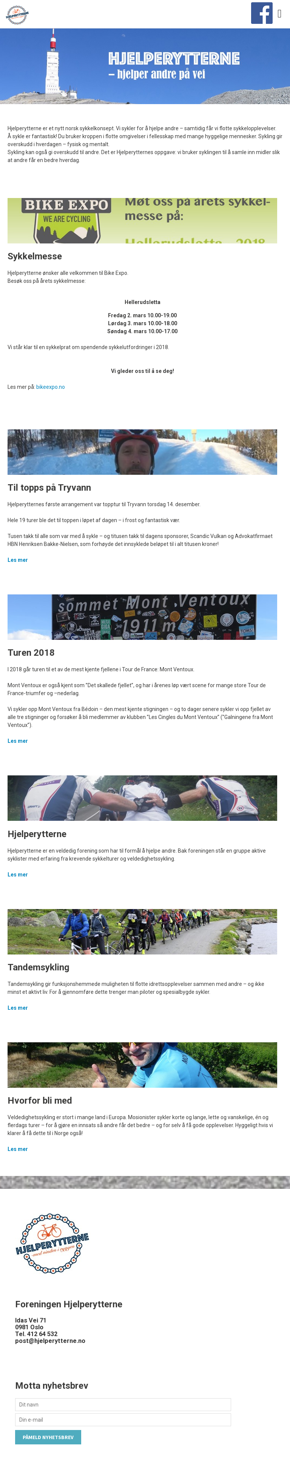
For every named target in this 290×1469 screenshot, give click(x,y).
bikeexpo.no (50, 387)
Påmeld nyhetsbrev (48, 1437)
